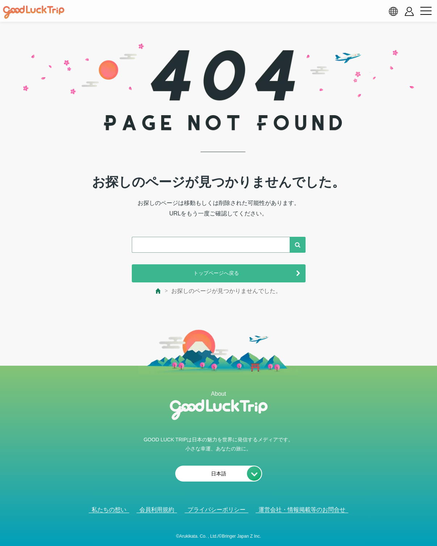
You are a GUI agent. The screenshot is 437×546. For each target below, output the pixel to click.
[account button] (409, 11)
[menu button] (425, 11)
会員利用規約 (156, 510)
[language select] (393, 11)
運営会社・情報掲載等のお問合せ (302, 510)
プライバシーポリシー (216, 510)
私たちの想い (109, 510)
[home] (33, 12)
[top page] (158, 291)
